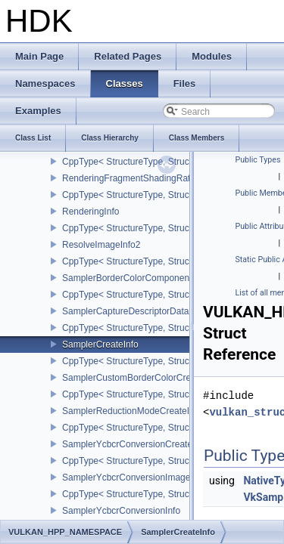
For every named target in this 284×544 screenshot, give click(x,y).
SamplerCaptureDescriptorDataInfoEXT (142, 311)
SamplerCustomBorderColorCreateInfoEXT (149, 377)
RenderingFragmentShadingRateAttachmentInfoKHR (169, 178)
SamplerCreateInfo (100, 344)
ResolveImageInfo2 (101, 245)
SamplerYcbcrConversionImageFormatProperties (161, 477)
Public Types (258, 160)
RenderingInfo (90, 211)
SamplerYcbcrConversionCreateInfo (135, 444)
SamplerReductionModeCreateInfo (132, 411)
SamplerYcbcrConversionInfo (121, 510)
